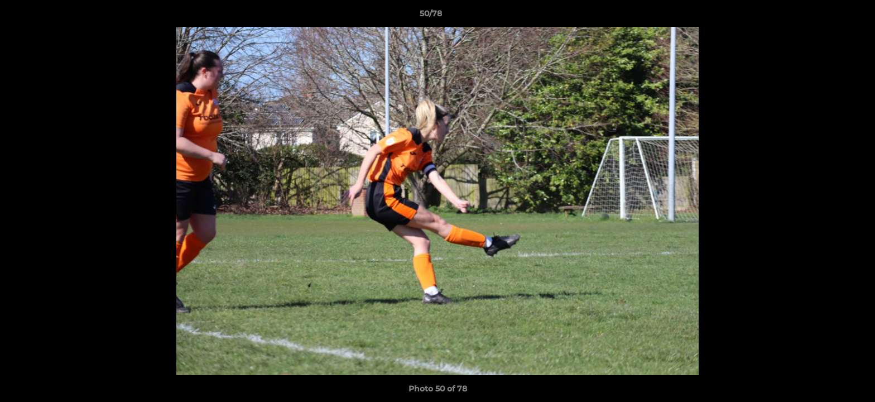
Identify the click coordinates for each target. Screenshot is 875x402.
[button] (828, 16)
